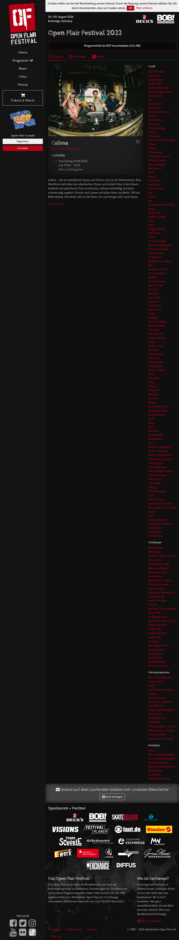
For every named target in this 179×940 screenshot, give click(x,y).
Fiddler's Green (157, 216)
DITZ (151, 172)
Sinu (150, 426)
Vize (150, 515)
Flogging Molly (157, 229)
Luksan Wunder (157, 600)
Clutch (152, 148)
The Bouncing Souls (160, 459)
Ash (150, 100)
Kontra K (153, 289)
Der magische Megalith (161, 758)
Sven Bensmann (158, 665)
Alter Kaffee (155, 83)
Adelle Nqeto (156, 79)
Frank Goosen (156, 588)
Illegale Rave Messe (159, 261)
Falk (150, 192)
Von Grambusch (157, 519)
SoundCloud (55, 203)
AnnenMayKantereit (160, 91)
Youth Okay (155, 531)
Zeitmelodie (155, 535)
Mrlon (151, 342)
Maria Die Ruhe (157, 321)
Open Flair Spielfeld (159, 702)
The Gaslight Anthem (160, 471)
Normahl (153, 350)
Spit (150, 443)
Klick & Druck (155, 285)
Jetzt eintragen (112, 796)
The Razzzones (157, 475)
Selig (151, 422)
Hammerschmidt (158, 249)
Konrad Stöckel (157, 697)
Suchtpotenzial (157, 661)
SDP (150, 418)
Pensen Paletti (156, 370)
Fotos (98, 56)
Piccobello (154, 774)
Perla (151, 374)
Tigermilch (154, 483)
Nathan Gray (155, 346)
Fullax (151, 237)
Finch (151, 220)
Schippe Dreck (156, 414)
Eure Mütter (155, 576)
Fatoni (151, 196)
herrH (151, 685)
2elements (154, 75)
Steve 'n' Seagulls (158, 451)
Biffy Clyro (154, 108)
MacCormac (155, 309)
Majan (151, 313)
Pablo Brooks (156, 362)
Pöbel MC (154, 390)
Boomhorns (155, 120)
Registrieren (23, 141)
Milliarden (154, 329)
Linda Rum (154, 305)
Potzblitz (153, 641)
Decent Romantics (159, 156)
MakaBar (153, 317)
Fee (150, 200)
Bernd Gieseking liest (160, 677)
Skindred (153, 430)
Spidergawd (155, 439)
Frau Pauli (153, 233)
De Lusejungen (157, 164)
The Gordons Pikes (159, 778)
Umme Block (156, 499)
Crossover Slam (157, 572)
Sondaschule (155, 435)
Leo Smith (154, 297)
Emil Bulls (154, 180)
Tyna (151, 495)
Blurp (151, 750)
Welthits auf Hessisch (160, 523)
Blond (151, 116)
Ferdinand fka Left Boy (161, 204)
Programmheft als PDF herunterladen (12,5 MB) (112, 45)
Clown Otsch (156, 681)
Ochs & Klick (155, 354)
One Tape (154, 358)
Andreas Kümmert (159, 87)
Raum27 (153, 398)
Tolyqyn (153, 487)
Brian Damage (156, 128)
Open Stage (155, 770)
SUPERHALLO (156, 718)
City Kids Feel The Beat (161, 140)
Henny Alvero (156, 253)
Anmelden (22, 148)
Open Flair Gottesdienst (162, 766)
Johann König (156, 596)
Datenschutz (74, 929)
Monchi (152, 604)
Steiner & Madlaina (159, 447)
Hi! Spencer (155, 257)
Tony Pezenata (157, 491)
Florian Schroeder (158, 584)
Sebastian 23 (155, 653)
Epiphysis (153, 184)
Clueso (152, 144)
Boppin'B (153, 124)
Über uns (56, 936)
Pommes (153, 394)
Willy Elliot (154, 527)
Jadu (150, 265)
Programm (22, 61)
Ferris (151, 208)
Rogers (152, 402)
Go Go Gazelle (157, 241)
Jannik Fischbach (158, 269)
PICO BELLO (155, 706)
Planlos (152, 386)
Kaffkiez (152, 277)
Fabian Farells (156, 188)
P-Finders (154, 378)
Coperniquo (155, 152)
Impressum (54, 929)
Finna (151, 224)
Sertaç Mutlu (155, 657)
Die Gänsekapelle (158, 762)
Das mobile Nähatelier (161, 754)
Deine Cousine (156, 160)
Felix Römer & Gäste (160, 580)
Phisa (151, 382)
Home (22, 52)
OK (130, 8)
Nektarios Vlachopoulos (162, 608)
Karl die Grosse (157, 281)
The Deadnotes (157, 467)
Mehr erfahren (144, 8)
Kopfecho (153, 293)
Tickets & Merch (23, 98)
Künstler (56, 56)
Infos (23, 77)
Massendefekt (156, 325)
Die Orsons (155, 168)
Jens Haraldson (157, 273)
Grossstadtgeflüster (159, 245)
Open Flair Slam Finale (161, 621)
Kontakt (92, 929)
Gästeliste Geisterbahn (161, 592)
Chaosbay (154, 136)
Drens (151, 176)
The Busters (155, 463)
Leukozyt (153, 301)
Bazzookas (154, 104)
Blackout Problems (159, 112)
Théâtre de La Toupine (161, 730)
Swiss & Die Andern (159, 455)
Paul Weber (155, 366)
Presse (23, 85)
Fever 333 (154, 212)
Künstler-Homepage (65, 148)
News (23, 69)
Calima (152, 132)
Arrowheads (155, 95)
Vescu (151, 511)
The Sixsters (155, 479)
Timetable (77, 56)
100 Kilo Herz (156, 71)
